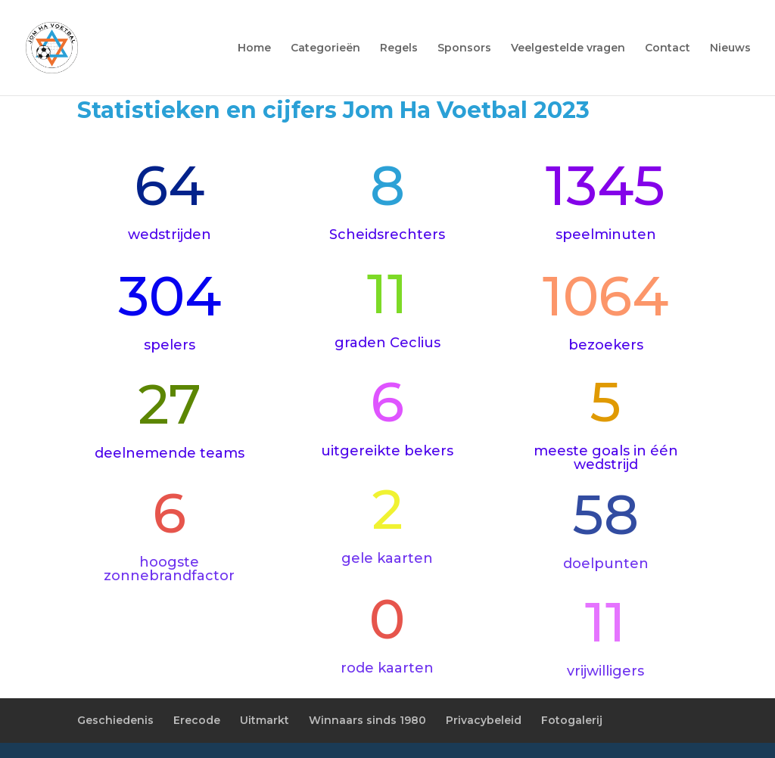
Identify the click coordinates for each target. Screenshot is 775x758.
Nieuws (730, 48)
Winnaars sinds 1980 (367, 720)
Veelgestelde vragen (568, 48)
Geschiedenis (115, 720)
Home (254, 48)
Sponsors (464, 48)
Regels (399, 48)
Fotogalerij (571, 720)
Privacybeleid (483, 720)
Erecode (196, 720)
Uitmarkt (264, 720)
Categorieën (325, 48)
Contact (667, 48)
